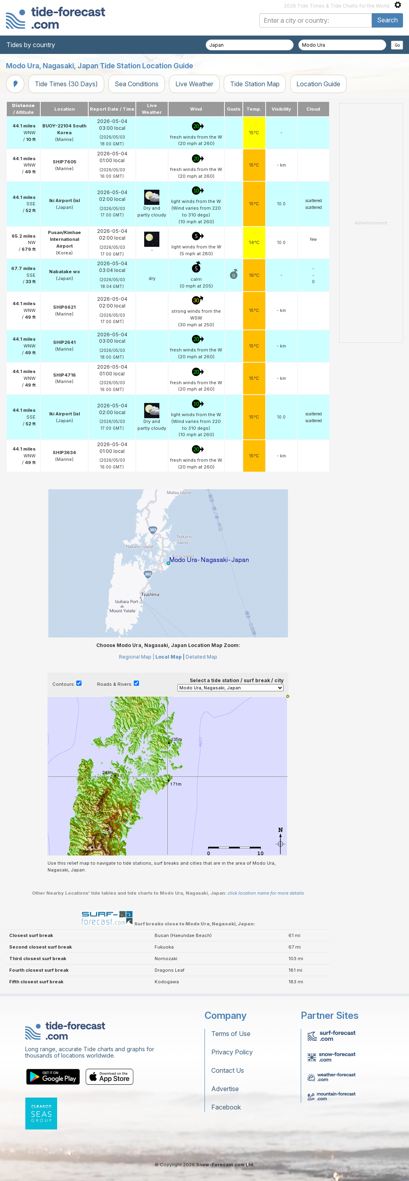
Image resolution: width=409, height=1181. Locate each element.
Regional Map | (136, 657)
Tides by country (30, 45)
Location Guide (318, 84)
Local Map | (170, 657)
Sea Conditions (137, 84)
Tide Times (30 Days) (66, 84)
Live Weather (194, 84)
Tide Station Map (255, 84)
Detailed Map (201, 657)
